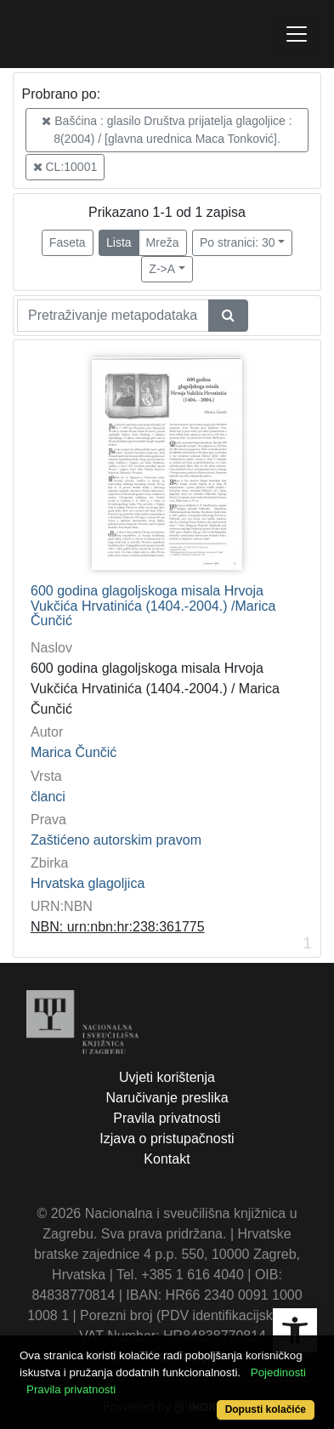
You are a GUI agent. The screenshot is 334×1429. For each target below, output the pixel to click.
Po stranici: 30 (237, 242)
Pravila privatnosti (166, 1118)
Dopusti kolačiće (265, 1409)
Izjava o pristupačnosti (166, 1138)
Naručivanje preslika (166, 1097)
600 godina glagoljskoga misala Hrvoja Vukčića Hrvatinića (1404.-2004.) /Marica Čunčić (153, 606)
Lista (119, 242)
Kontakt (167, 1159)
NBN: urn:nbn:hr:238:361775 (118, 926)
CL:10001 (65, 167)
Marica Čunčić (73, 752)
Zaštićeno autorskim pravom (116, 840)
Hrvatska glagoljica (87, 883)
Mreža (162, 242)
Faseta (67, 242)
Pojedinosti (278, 1372)
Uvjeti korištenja (167, 1077)
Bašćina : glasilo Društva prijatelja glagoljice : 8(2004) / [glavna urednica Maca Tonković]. (167, 129)
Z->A (162, 269)
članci (48, 796)
